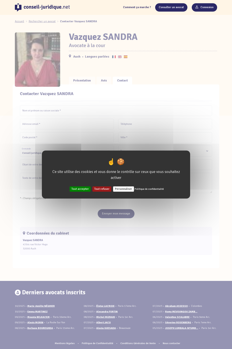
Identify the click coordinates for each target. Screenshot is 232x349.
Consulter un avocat (171, 7)
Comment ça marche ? (137, 7)
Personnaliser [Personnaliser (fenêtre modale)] (123, 189)
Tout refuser (101, 189)
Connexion (204, 7)
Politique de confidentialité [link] (149, 189)
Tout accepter (80, 189)
